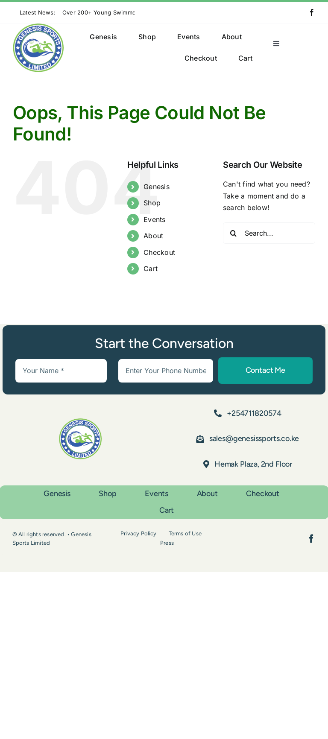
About (153, 235)
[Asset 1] (38, 27)
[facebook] (311, 12)
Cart (151, 268)
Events (154, 219)
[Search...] (269, 233)
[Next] (151, 12)
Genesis (157, 186)
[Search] (233, 233)
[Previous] (141, 12)
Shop (152, 203)
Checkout (159, 252)
